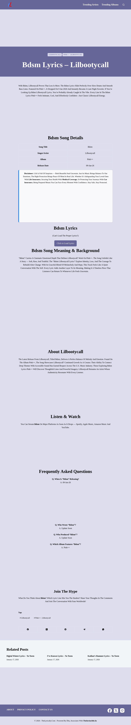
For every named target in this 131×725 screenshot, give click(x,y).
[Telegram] (84, 629)
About (10, 709)
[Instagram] (122, 710)
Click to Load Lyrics (65, 243)
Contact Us (46, 709)
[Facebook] (27, 629)
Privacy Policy (26, 709)
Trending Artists (91, 4)
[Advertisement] (65, 28)
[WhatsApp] (103, 629)
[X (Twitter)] (46, 629)
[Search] (123, 5)
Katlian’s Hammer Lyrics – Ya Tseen (103, 656)
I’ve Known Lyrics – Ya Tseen (60, 656)
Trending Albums (110, 4)
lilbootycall (55, 55)
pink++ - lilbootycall (72, 55)
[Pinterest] (65, 629)
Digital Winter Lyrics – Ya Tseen (20, 656)
